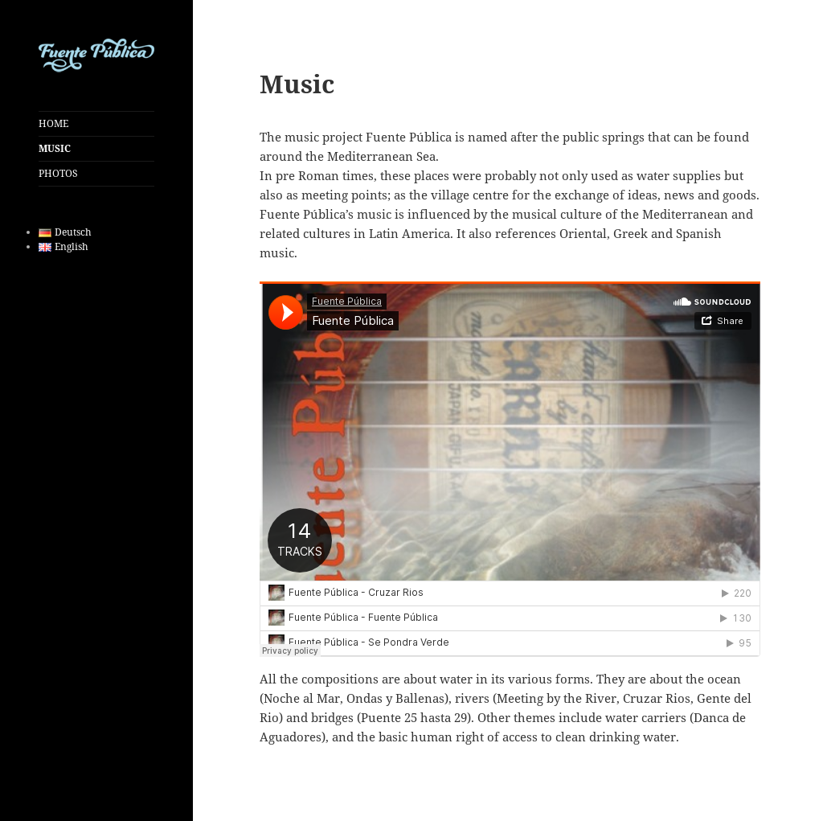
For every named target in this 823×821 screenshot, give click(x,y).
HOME (53, 123)
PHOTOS (58, 173)
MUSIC (55, 148)
